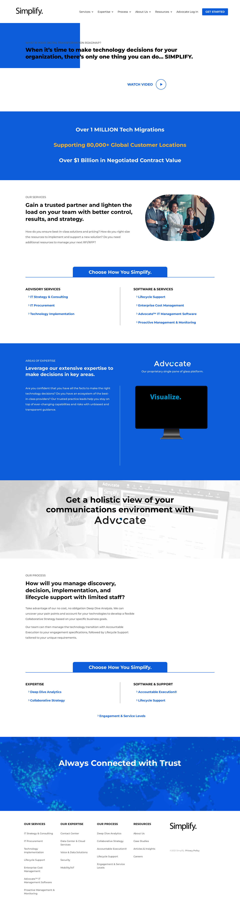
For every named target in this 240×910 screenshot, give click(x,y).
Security (65, 859)
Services (84, 12)
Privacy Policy (192, 850)
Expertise (104, 12)
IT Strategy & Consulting (38, 833)
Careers (138, 856)
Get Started (215, 11)
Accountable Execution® (112, 848)
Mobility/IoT (67, 867)
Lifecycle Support (34, 859)
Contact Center (69, 833)
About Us (141, 12)
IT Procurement (33, 841)
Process (123, 12)
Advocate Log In (187, 12)
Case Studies (141, 841)
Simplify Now (97, 84)
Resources (162, 12)
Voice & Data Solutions (74, 852)
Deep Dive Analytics (109, 833)
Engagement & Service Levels (122, 716)
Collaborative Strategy (110, 841)
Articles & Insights (144, 848)
